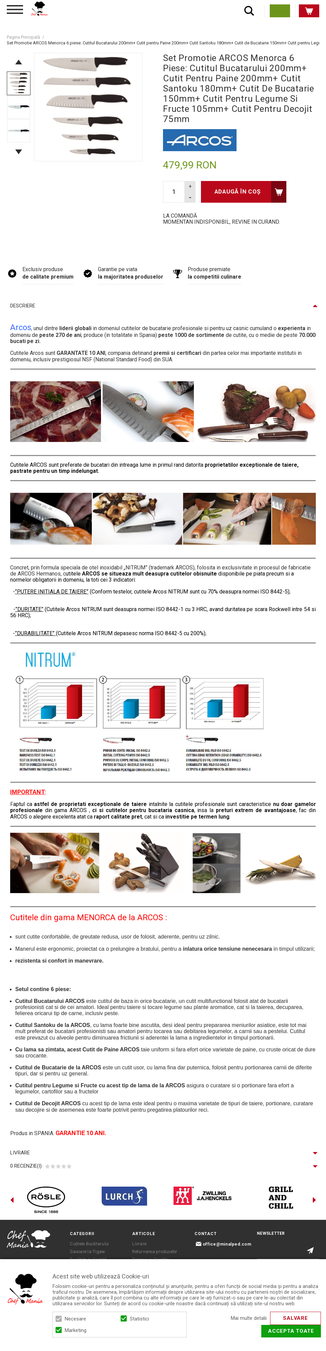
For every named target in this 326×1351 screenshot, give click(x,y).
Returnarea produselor (154, 1251)
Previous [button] (18, 62)
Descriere (22, 306)
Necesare (75, 1319)
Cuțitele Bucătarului (89, 1243)
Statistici (139, 1319)
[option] (88, 107)
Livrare (20, 1153)
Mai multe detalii (249, 1318)
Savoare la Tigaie (87, 1251)
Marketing (75, 1330)
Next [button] (18, 152)
